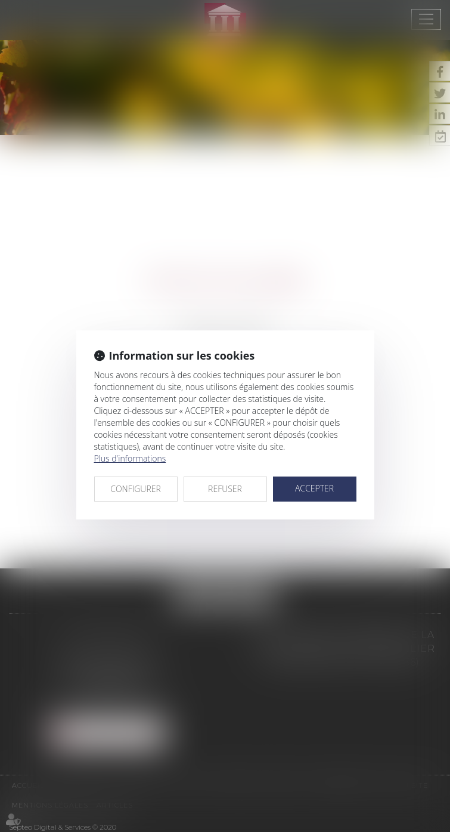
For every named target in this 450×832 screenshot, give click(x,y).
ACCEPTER (314, 488)
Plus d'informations (130, 458)
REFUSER (225, 488)
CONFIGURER (135, 488)
